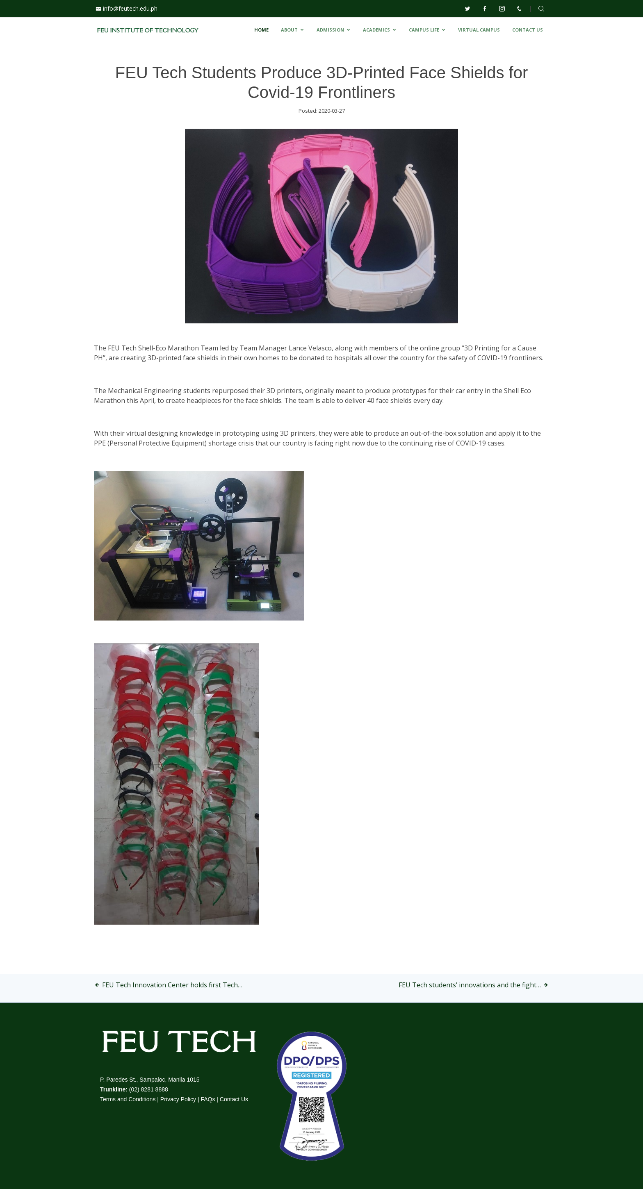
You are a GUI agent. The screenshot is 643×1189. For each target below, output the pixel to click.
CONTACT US (527, 30)
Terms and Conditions (127, 1099)
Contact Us (234, 1099)
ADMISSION (330, 30)
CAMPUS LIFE (424, 30)
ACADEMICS (376, 30)
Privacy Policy (178, 1099)
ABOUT (289, 30)
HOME (261, 30)
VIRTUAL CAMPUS (479, 30)
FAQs (208, 1099)
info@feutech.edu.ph (130, 8)
